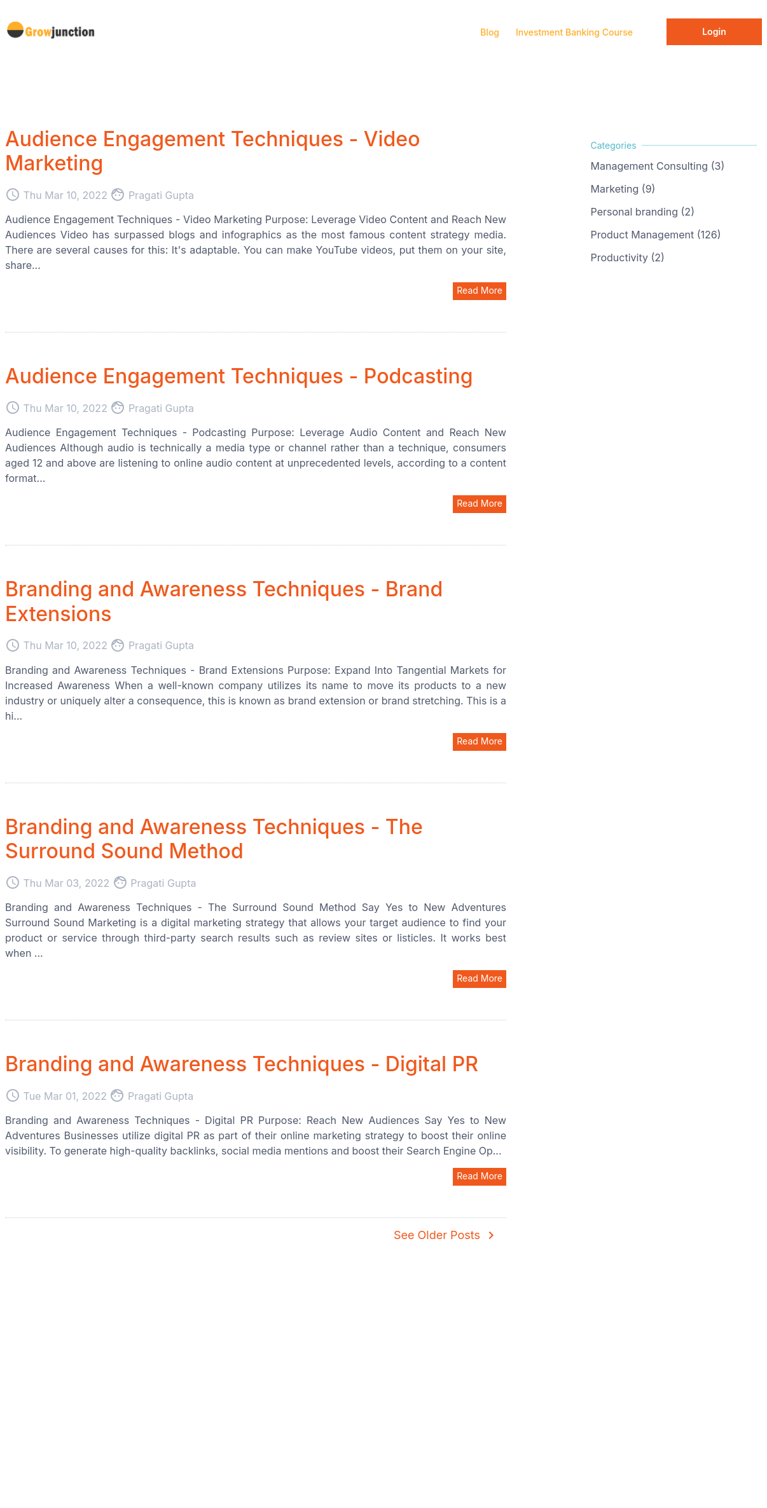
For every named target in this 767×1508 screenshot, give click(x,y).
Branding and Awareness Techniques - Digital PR (241, 1064)
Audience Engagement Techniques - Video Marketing (212, 151)
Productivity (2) (628, 257)
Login (714, 31)
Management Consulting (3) (658, 166)
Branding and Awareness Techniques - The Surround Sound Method (214, 838)
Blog (489, 32)
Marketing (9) (623, 188)
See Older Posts (446, 1235)
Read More (479, 290)
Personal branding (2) (642, 211)
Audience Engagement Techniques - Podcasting (239, 376)
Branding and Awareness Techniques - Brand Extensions (224, 601)
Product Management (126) (656, 234)
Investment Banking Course (574, 32)
